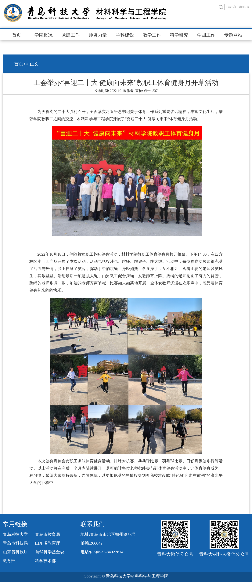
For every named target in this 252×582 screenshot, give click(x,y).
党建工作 (71, 35)
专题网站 (233, 35)
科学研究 (179, 35)
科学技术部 (45, 560)
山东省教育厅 (47, 543)
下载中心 (230, 6)
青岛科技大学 (15, 534)
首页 (16, 35)
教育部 (9, 560)
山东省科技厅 (15, 551)
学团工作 (206, 35)
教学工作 (152, 35)
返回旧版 (244, 6)
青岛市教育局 (47, 534)
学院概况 (43, 35)
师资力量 (98, 35)
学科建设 (125, 35)
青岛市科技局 (15, 543)
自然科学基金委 (49, 551)
